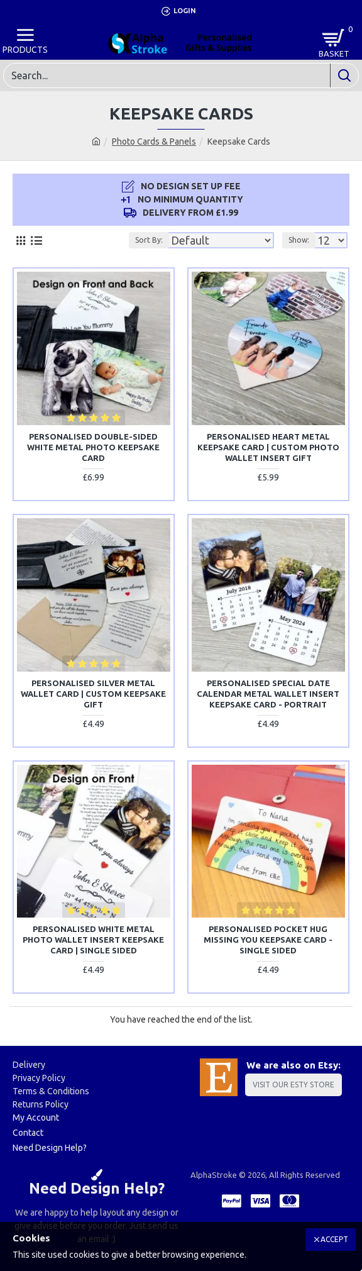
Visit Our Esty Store (293, 1084)
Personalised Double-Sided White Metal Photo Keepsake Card (93, 447)
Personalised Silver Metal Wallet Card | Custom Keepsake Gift (93, 694)
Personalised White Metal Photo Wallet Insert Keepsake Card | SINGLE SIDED (93, 939)
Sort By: (149, 240)
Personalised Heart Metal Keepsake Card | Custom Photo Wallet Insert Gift (268, 447)
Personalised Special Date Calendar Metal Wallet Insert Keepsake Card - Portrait (268, 694)
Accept (334, 1239)
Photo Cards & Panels (154, 141)
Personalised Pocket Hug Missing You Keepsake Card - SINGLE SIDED (268, 939)
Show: (298, 240)
